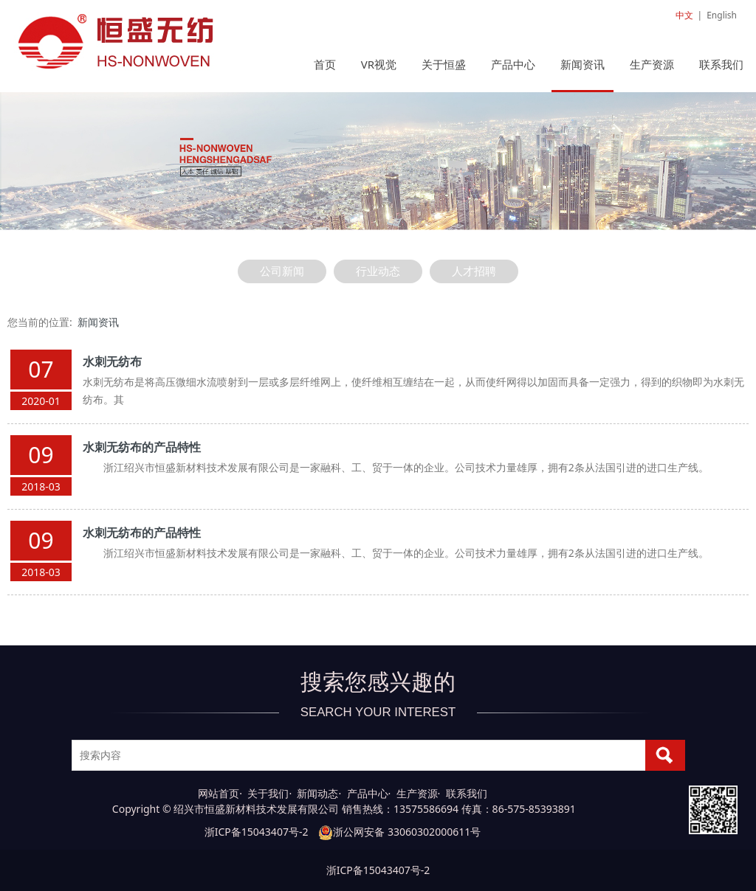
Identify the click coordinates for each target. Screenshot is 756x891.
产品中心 (513, 64)
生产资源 (652, 64)
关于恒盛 (444, 64)
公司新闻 (282, 271)
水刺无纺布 (112, 361)
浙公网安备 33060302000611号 (399, 832)
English (722, 15)
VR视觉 (378, 64)
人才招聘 (474, 271)
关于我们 (268, 793)
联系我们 (721, 64)
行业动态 (378, 271)
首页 (325, 64)
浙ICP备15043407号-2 (257, 832)
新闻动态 (317, 793)
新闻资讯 (582, 64)
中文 (684, 15)
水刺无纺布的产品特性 (142, 447)
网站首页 (218, 793)
